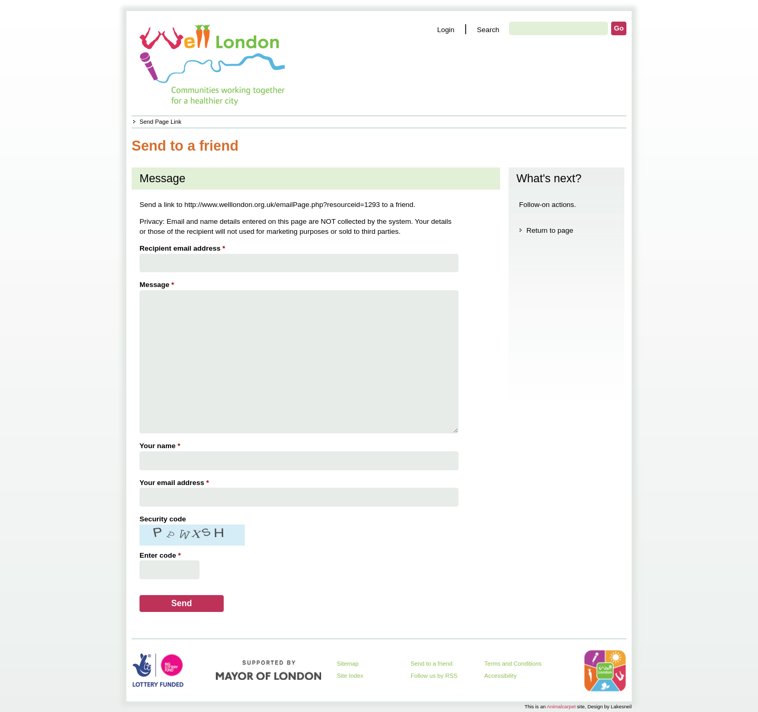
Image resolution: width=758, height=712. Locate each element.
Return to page (549, 230)
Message (158, 285)
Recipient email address (183, 248)
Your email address (175, 483)
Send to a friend (432, 663)
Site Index (350, 676)
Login (445, 30)
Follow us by (434, 676)
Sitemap (347, 663)
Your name (161, 446)
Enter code (161, 555)
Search (488, 30)
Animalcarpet (561, 706)
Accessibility (500, 676)
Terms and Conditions (513, 663)
